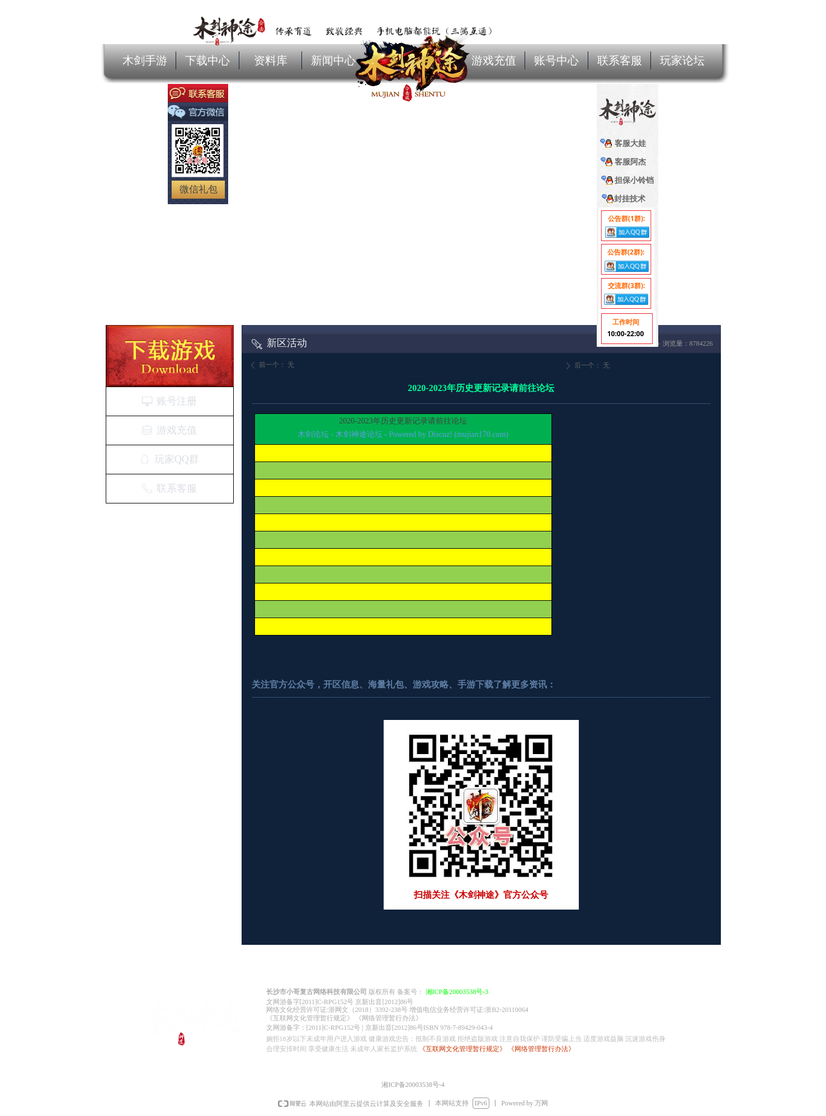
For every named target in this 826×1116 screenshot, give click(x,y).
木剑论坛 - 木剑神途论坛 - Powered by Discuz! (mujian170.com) (403, 434)
